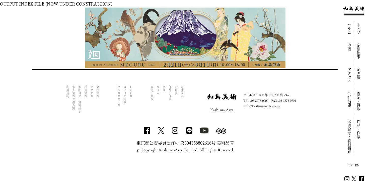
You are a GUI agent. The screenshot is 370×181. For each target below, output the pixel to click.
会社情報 (349, 99)
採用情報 (86, 91)
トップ (358, 28)
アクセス (349, 75)
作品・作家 (358, 129)
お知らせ (131, 91)
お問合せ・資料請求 (349, 137)
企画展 (358, 73)
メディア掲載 (125, 94)
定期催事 (358, 51)
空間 (349, 47)
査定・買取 (358, 101)
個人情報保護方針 (74, 97)
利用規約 (68, 91)
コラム (349, 28)
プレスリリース (119, 96)
